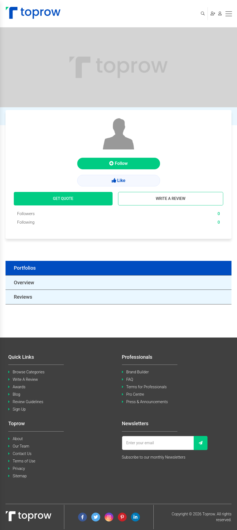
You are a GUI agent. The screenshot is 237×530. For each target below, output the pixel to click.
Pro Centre (135, 394)
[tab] (118, 268)
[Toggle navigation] (228, 14)
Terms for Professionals (146, 387)
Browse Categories (28, 372)
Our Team (21, 446)
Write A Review (25, 379)
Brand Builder (137, 372)
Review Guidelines (28, 402)
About (18, 439)
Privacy (19, 468)
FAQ (129, 379)
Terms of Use (24, 461)
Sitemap (20, 476)
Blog (16, 394)
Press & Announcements (147, 402)
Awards (19, 387)
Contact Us (22, 453)
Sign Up (19, 409)
